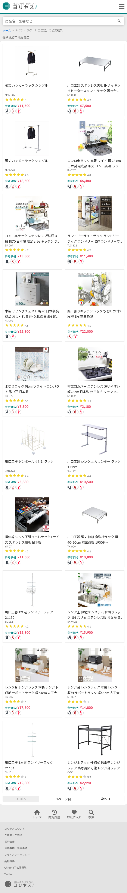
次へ (105, 799)
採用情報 (9, 841)
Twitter (8, 874)
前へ (21, 799)
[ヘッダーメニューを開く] (120, 6)
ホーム (7, 30)
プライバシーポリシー (17, 854)
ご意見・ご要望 (13, 835)
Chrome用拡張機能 (15, 867)
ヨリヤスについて (14, 828)
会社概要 (9, 861)
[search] (120, 21)
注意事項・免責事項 (15, 848)
